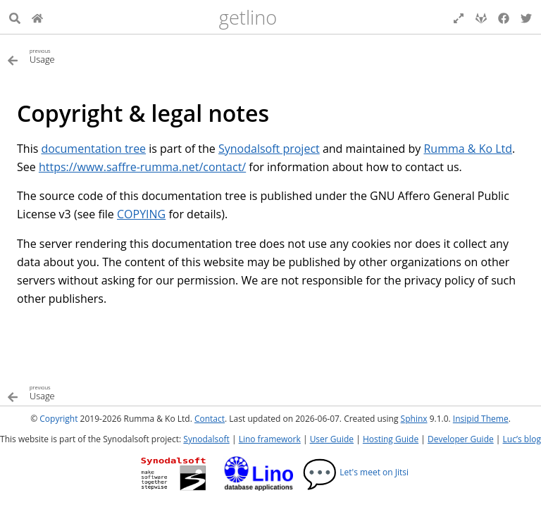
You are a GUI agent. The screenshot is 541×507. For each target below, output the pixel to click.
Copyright (58, 419)
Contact (209, 419)
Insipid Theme (481, 419)
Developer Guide (461, 439)
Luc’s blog (522, 439)
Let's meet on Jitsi (355, 472)
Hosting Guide (390, 439)
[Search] (15, 17)
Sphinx (414, 419)
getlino (248, 17)
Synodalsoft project (269, 148)
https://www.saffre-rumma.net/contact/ (142, 167)
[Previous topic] (138, 55)
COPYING (141, 214)
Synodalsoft (206, 439)
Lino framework (270, 439)
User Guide (332, 439)
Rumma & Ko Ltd (467, 148)
